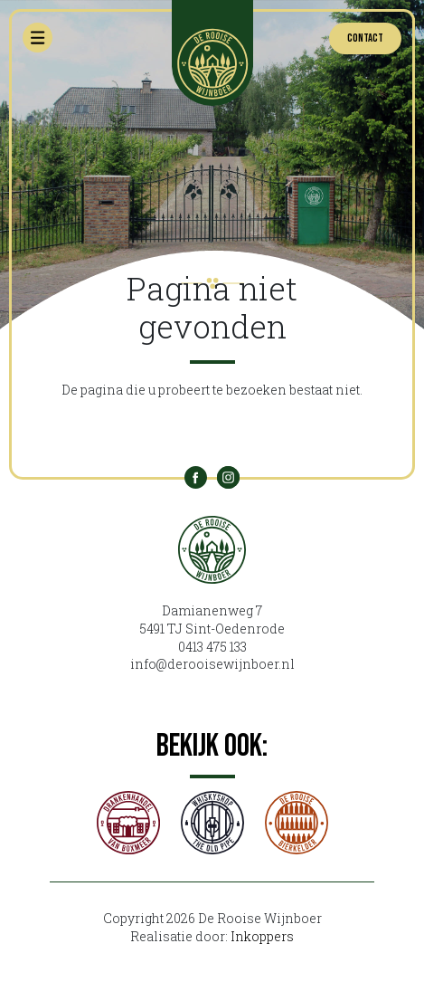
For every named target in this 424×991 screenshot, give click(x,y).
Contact (365, 38)
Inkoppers (262, 936)
